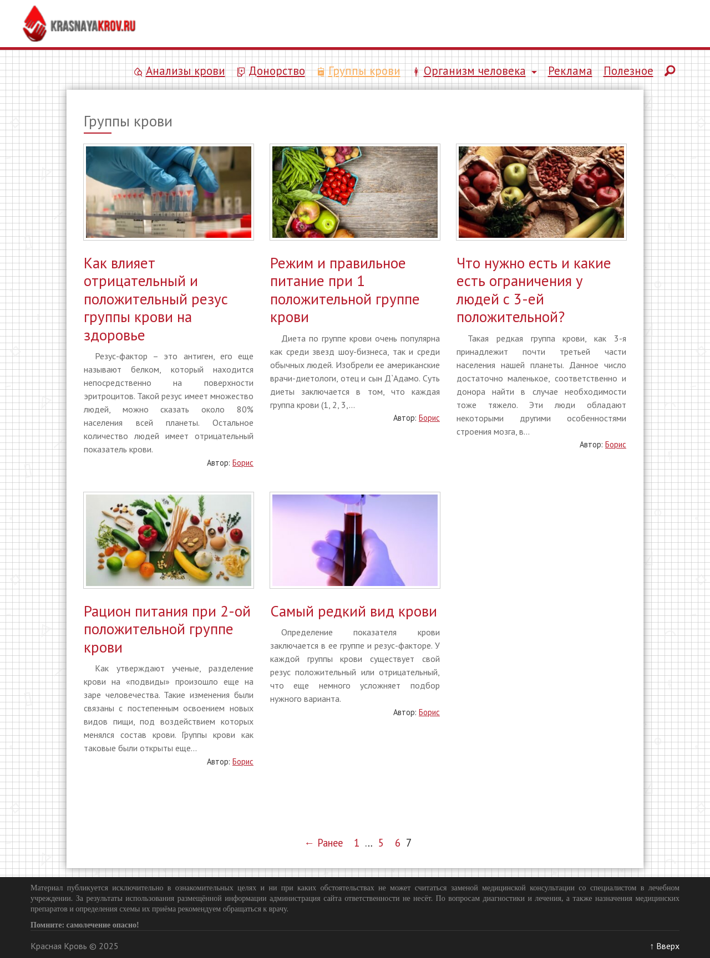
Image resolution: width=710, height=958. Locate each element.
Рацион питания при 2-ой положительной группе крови (167, 629)
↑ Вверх (664, 945)
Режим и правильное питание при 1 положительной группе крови (345, 289)
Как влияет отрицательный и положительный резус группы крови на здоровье (156, 298)
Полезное (628, 70)
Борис (242, 462)
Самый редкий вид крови (353, 611)
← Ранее (323, 842)
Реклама (570, 70)
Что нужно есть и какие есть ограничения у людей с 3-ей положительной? (534, 289)
